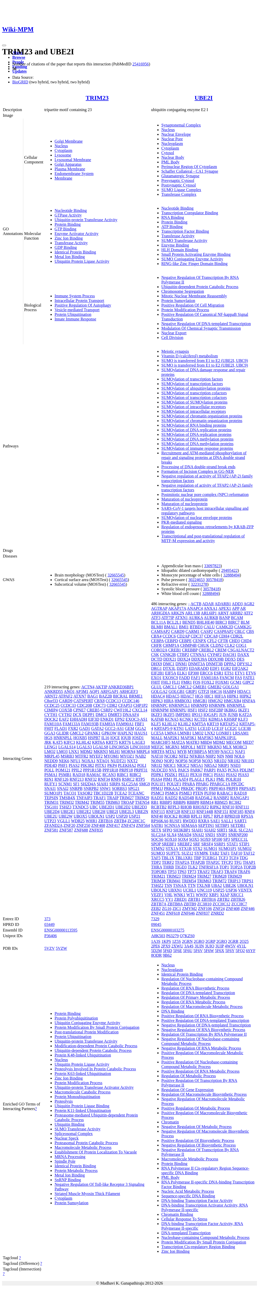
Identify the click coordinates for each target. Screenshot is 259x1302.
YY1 (169, 899)
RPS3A (247, 816)
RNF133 (188, 811)
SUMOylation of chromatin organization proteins (201, 416)
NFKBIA (196, 756)
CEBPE (185, 641)
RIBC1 (122, 774)
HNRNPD (199, 705)
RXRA (203, 821)
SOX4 (183, 839)
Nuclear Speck (67, 1138)
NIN (220, 756)
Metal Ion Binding (70, 256)
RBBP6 (179, 802)
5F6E (177, 950)
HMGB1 (200, 701)
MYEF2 (96, 756)
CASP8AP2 (223, 631)
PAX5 (222, 770)
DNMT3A (196, 664)
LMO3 (62, 751)
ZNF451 (158, 913)
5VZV (49, 948)
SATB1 (157, 825)
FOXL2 (207, 682)
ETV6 (251, 673)
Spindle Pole (65, 1161)
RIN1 (49, 779)
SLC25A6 (129, 784)
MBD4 (206, 742)
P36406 (50, 936)
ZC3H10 (204, 904)
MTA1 (170, 751)
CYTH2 (65, 714)
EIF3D (93, 719)
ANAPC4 (195, 608)
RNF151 (221, 811)
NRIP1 (223, 765)
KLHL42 (83, 742)
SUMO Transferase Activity (184, 240)
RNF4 (250, 811)
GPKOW (108, 733)
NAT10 (157, 756)
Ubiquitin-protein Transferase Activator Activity (94, 1087)
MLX (227, 747)
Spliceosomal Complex (74, 1133)
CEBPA (157, 641)
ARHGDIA (160, 613)
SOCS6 (157, 839)
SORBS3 (119, 788)
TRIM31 (51, 802)
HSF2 (203, 710)
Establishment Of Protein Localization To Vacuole (96, 1152)
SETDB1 (238, 825)
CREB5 (93, 710)
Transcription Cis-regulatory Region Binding (198, 1247)
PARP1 (210, 770)
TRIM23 (97, 97)
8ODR (156, 955)
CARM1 (192, 631)
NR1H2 (233, 761)
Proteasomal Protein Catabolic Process (86, 1143)
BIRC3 (221, 622)
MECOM (234, 742)
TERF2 (168, 862)
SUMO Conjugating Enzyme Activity (192, 259)
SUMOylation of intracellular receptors (193, 407)
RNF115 (158, 811)
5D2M (156, 950)
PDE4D (50, 765)
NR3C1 (169, 765)
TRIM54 (189, 881)
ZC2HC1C (136, 821)
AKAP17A (177, 608)
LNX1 (74, 751)
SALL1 (227, 821)
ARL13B (192, 613)
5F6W (209, 950)
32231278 (199, 584)
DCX (77, 714)
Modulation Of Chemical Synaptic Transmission (201, 328)
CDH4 (224, 636)
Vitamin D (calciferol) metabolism (189, 356)
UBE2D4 (52, 811)
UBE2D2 (123, 807)
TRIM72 (219, 881)
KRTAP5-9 (163, 728)
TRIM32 (67, 802)
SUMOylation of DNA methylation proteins (197, 439)
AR (243, 608)
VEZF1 (157, 895)
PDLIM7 (247, 770)
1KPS (166, 941)
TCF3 (223, 858)
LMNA (171, 733)
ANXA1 (210, 608)
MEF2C (157, 747)
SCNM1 (65, 784)
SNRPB (76, 788)
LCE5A (157, 733)
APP (235, 608)
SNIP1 (221, 835)
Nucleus (61, 146)
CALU (209, 627)
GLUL (156, 687)
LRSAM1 (241, 733)
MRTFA (157, 751)
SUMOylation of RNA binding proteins (193, 425)
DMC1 (101, 714)
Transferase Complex (178, 194)
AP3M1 (82, 691)
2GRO (199, 941)
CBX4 (156, 636)
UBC (94, 807)
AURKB (211, 617)
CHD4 (246, 641)
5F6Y (229, 950)
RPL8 (218, 816)
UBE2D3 (139, 807)
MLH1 (114, 751)
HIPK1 (233, 696)
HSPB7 (94, 738)
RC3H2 (235, 802)
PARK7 (196, 770)
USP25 (218, 890)
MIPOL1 (188, 747)
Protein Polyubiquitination (76, 1018)
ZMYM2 (189, 908)
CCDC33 (68, 705)
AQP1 (94, 691)
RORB (184, 816)
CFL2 (212, 641)
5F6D (167, 950)
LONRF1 (224, 733)
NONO (157, 761)
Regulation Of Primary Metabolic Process (195, 997)
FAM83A (107, 724)
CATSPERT (83, 701)
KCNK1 (186, 719)
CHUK (203, 645)
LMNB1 (184, 733)
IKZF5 (168, 714)
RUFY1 (50, 784)
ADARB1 (223, 604)
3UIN (199, 946)
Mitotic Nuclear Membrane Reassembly (194, 296)
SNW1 (105, 788)
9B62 (167, 955)
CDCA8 (210, 636)
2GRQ (221, 941)
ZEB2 (156, 908)
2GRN (187, 941)
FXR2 (73, 728)
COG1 (241, 645)
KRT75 (112, 742)
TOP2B (249, 867)
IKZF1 (244, 710)
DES (240, 659)
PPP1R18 (110, 770)
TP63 (182, 871)
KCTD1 (201, 719)
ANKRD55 (53, 691)
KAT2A (245, 714)
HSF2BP (216, 710)
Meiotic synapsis (175, 351)
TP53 (172, 871)
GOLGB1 (177, 691)
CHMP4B (188, 645)
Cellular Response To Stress (184, 1219)
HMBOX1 (183, 701)
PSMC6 (171, 793)
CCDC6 (169, 636)
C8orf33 (51, 701)
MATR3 (192, 742)
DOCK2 (51, 719)
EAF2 (64, 719)
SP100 (217, 839)
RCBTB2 (159, 807)
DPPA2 (230, 664)
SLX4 (172, 835)
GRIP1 (191, 691)
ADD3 (237, 604)
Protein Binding (68, 224)
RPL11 (196, 816)
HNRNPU (178, 710)
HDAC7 (187, 696)
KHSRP (230, 719)
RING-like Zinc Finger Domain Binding (194, 263)
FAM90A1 (125, 724)
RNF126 (61, 779)
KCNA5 (171, 719)
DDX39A (199, 659)
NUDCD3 (159, 770)
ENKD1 (107, 719)
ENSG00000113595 (60, 930)
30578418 (214, 579)
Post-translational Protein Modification (87, 1032)
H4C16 (216, 691)
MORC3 (240, 747)
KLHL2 (184, 724)
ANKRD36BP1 (121, 687)
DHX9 (156, 664)
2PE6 (155, 946)
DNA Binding (172, 1011)
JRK (47, 742)
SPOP (156, 844)
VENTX (245, 890)
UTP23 (50, 821)
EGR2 (226, 668)
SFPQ (167, 830)
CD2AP (183, 636)
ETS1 (229, 673)
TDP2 (156, 862)
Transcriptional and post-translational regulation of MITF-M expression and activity (203, 538)
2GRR (233, 941)
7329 (155, 919)
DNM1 (181, 664)
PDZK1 (171, 774)
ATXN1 (181, 617)
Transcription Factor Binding (185, 231)
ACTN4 (88, 687)
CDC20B (84, 705)
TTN (191, 885)
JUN (222, 714)
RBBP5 (166, 802)
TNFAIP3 (84, 798)
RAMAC (93, 774)
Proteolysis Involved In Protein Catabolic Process (95, 1069)
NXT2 (132, 761)
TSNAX (180, 885)
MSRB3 (67, 756)
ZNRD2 (217, 913)
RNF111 (242, 807)
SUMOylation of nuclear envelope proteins (196, 517)
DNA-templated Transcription (186, 1233)
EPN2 (120, 719)
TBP (197, 858)
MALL (157, 738)
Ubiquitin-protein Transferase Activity (86, 220)
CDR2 (112, 705)
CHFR (156, 645)
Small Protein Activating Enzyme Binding (196, 254)
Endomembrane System (74, 173)
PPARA (188, 784)
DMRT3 (114, 714)
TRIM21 (158, 876)
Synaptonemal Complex (181, 125)
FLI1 (176, 682)
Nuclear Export (174, 333)
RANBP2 (221, 798)
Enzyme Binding (175, 245)
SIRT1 (222, 830)
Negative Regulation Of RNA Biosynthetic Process (203, 1029)
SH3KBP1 (182, 830)
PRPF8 (232, 788)
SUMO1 (210, 848)
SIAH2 (210, 830)
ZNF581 (51, 830)
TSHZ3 (65, 807)
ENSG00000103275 (167, 930)
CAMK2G (243, 627)
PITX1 (100, 765)
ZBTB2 (223, 899)
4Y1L (241, 946)
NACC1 (227, 751)
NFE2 (183, 756)
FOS (196, 682)
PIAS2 (74, 765)
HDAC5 (172, 696)
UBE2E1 (67, 811)
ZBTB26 (238, 899)
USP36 (231, 890)
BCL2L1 (174, 622)
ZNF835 (96, 830)
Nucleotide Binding (71, 210)
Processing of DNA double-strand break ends (198, 467)
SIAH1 (102, 784)
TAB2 (214, 853)
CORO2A (159, 650)
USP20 (122, 816)
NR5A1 (196, 765)
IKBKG (230, 710)
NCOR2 (171, 756)
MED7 (248, 742)
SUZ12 (187, 853)
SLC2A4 (158, 835)
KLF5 (156, 724)
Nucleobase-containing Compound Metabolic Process (205, 1237)
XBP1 (214, 895)
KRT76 (125, 742)
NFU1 (75, 761)
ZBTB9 (190, 904)
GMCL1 (170, 687)
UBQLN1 (96, 816)
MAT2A (178, 742)
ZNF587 (66, 830)
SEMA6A (189, 825)
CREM (220, 650)
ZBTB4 (120, 821)
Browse (18, 57)
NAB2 (140, 756)
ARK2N (177, 613)
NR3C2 (183, 765)
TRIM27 (126, 798)
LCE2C (231, 728)
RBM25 (221, 802)
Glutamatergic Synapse (180, 176)
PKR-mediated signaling (181, 522)
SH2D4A (88, 784)
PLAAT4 (180, 779)
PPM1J (157, 788)
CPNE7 (79, 710)
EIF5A (170, 673)
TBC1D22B (103, 793)
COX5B (65, 710)
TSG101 (51, 807)
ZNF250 (83, 825)
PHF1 (63, 765)
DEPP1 (88, 714)
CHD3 (234, 641)
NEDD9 (51, 761)
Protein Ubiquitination (73, 314)
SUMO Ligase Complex (181, 190)
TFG (238, 862)
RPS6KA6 (160, 821)
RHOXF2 (201, 807)
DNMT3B (214, 664)
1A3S (155, 941)
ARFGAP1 (109, 691)
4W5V (230, 946)
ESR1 (218, 673)
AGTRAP (159, 608)
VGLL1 (63, 821)
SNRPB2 (91, 788)
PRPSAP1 (247, 788)
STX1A (171, 848)
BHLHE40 (205, 622)
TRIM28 (219, 876)
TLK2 (193, 867)
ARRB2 (236, 613)
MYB (182, 751)
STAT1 (232, 844)
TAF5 (156, 858)
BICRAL (120, 696)
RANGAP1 (239, 798)
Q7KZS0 (187, 936)
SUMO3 (158, 853)
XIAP (224, 895)
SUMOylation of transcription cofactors (194, 393)
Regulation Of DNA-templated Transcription (198, 993)
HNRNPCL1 (179, 705)
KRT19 (213, 724)
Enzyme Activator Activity (77, 233)
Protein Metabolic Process (76, 1170)
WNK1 (179, 895)
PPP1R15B (92, 770)
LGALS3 (84, 747)
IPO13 (197, 714)
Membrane (63, 178)
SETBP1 (222, 825)
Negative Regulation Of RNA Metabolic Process (201, 1048)
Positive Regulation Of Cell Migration (192, 305)
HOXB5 (80, 738)
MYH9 (213, 751)
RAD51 (157, 798)
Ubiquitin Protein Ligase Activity (82, 261)
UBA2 (216, 885)
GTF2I (203, 691)
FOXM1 (222, 682)
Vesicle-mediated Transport (77, 310)
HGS (48, 738)
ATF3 (155, 617)
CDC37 (197, 636)
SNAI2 (62, 788)
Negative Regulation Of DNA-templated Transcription (206, 323)
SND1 (210, 835)
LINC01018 (140, 747)
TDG (244, 858)
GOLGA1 (231, 687)
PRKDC (187, 788)
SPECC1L (239, 839)
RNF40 (157, 816)
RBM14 (207, 802)
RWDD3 (190, 821)
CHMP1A (171, 645)
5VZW (61, 948)
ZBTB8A (175, 904)
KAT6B (157, 719)
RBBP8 (193, 802)
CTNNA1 (198, 654)
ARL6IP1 (209, 613)
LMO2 (50, 751)
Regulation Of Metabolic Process (188, 1076)
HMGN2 (215, 701)
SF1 (76, 784)
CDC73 (99, 705)
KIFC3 (69, 742)
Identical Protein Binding (75, 252)
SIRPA (114, 784)
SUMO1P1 (53, 793)
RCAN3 (109, 774)
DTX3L (169, 668)
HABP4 (229, 691)
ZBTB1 (194, 899)
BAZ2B (105, 696)
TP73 (191, 871)
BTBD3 (196, 627)
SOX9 (205, 839)
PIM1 (167, 779)
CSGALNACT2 (240, 650)
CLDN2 (217, 645)
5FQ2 (240, 950)
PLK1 (210, 779)
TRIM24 (189, 876)
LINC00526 (119, 747)
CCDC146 (130, 701)
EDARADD (199, 668)
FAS (238, 678)
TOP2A (236, 867)
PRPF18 (126, 770)
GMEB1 (199, 687)
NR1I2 (156, 765)
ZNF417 (113, 825)
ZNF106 (205, 908)
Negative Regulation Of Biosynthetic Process (198, 1145)
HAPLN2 (125, 733)
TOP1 (224, 867)
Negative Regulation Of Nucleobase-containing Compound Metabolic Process (200, 1041)
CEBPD (171, 641)
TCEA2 (120, 793)
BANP (224, 617)
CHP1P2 (140, 705)
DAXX (243, 654)
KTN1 (178, 728)
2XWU (177, 946)
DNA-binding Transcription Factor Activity (197, 1200)
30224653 (196, 579)
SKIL (233, 830)
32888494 (231, 575)
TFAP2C (213, 862)
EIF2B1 (157, 673)
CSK (155, 654)
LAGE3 (138, 742)
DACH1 (229, 654)
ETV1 (240, 673)
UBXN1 (175, 890)
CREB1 (174, 650)
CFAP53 (125, 705)
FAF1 (195, 678)
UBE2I (204, 97)
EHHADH (78, 719)
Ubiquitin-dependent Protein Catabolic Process (200, 287)
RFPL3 (173, 807)
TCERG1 (209, 858)
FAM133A (71, 724)
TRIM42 (82, 802)
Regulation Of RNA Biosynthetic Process (195, 988)
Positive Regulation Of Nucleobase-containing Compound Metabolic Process (199, 1064)
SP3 (226, 839)
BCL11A (158, 622)
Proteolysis (64, 1101)
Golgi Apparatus (68, 164)
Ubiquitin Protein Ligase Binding (82, 1106)
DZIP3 (182, 668)
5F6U (187, 950)
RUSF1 (175, 821)
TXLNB (203, 885)
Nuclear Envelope (176, 134)
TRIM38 (158, 881)
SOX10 (170, 839)
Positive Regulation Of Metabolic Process (195, 1108)
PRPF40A (217, 788)
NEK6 (64, 761)
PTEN (198, 793)
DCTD (156, 659)
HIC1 (209, 696)
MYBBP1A (197, 751)
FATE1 (249, 678)
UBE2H (99, 811)
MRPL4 (143, 751)
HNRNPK (217, 705)
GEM (129, 728)
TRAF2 (203, 871)
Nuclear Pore (172, 139)
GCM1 (235, 682)
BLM (245, 622)
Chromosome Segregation (182, 291)
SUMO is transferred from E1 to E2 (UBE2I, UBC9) (204, 360)
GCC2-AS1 (114, 728)
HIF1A (220, 696)
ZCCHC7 (239, 904)
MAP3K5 (205, 738)
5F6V (198, 950)
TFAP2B (197, 862)
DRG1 (156, 668)
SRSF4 (207, 844)
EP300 (193, 673)
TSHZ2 (157, 885)
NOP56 (181, 761)
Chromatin (170, 1122)
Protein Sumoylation (178, 300)
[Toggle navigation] (4, 45)
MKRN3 (101, 751)
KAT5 (58, 742)
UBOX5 (80, 816)
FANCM (227, 678)
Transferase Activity (71, 243)
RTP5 (140, 779)
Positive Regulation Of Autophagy (83, 305)
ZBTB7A (159, 904)
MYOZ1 (127, 756)
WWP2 (202, 895)
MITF (201, 747)
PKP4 (112, 765)
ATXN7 (79, 696)
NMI (229, 756)
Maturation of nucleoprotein (184, 499)
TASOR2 (84, 793)
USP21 (134, 816)
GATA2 (97, 728)
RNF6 (116, 779)
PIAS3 (243, 774)
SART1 (240, 821)
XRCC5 (157, 899)
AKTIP (101, 687)
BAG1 (92, 696)
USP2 (110, 816)
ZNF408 (98, 825)
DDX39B (216, 659)
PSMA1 (51, 774)
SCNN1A (172, 825)
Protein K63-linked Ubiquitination (83, 1073)
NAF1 (240, 751)
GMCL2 (77, 733)
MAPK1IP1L (225, 738)
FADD (184, 678)
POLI (141, 765)
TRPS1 (247, 881)
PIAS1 (219, 774)
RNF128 (173, 811)
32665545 (116, 575)
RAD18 (78, 774)
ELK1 (182, 673)
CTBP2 (183, 654)
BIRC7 (234, 622)
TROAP (127, 802)
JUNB (232, 714)
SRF (196, 844)
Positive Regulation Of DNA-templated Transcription (205, 1020)
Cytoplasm (63, 150)
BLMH (157, 627)
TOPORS (159, 871)
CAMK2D (224, 627)
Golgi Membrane (69, 141)
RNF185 (236, 811)
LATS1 (191, 728)
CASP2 (207, 631)
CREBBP (190, 650)
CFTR (223, 641)
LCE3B (244, 728)
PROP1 (202, 788)
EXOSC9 (170, 678)
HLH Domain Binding (179, 250)
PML (220, 779)
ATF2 (248, 613)
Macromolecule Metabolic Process (83, 1147)
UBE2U (51, 816)
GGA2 (140, 728)
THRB (168, 867)
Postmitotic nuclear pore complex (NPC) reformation (205, 494)
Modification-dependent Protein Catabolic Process (96, 1046)
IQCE (115, 738)
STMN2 (157, 848)
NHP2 (210, 756)
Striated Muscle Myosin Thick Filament (87, 1193)
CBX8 (99, 701)
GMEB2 (214, 687)
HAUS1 (141, 733)
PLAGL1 (197, 779)
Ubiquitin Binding (70, 1124)
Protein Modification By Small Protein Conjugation (97, 1027)
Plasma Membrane (70, 169)
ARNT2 (51, 696)
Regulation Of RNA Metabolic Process (193, 1002)
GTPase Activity (68, 215)
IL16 (105, 738)
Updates (19, 71)
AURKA (196, 617)
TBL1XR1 (184, 858)
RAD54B (186, 798)
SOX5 (194, 839)
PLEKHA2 (127, 765)
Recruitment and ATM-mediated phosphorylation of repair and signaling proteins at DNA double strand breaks (203, 457)
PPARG (202, 784)
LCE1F (218, 728)
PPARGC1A (220, 784)
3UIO (209, 946)
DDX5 (230, 659)
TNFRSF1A (208, 867)
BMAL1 (171, 627)
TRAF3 (217, 871)
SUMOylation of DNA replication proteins (196, 430)
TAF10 (236, 853)
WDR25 (78, 821)
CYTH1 (51, 714)
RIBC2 (135, 774)
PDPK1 (157, 774)
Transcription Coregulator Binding (189, 213)
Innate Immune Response (75, 319)
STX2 (197, 848)
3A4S (188, 946)
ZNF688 (81, 830)
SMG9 (144, 784)
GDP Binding (66, 247)
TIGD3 (181, 867)
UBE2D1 (107, 807)
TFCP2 (227, 862)
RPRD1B (232, 816)
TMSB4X (67, 798)
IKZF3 (156, 714)
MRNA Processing (70, 1156)
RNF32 (91, 779)
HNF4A (248, 701)
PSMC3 (157, 793)
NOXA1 (88, 761)
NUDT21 (118, 761)
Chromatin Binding (177, 1214)
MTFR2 (81, 756)
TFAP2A (182, 862)
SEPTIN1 (206, 825)
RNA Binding (172, 217)
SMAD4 (184, 835)
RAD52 (171, 798)
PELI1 (183, 774)
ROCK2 (171, 816)
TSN (168, 885)
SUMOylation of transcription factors (192, 379)
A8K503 (158, 936)
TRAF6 (244, 871)
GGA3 (49, 733)
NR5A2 (210, 765)
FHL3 (166, 682)
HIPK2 (245, 696)
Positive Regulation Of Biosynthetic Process (197, 1140)
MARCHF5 (161, 742)
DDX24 (183, 659)
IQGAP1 (210, 714)
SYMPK (201, 853)
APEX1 (224, 608)
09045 (156, 924)
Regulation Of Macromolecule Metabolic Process (202, 1006)
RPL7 (208, 816)
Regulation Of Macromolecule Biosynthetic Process (204, 1094)
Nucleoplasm (172, 143)
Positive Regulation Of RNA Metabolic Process (200, 1071)
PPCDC (237, 784)
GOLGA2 (159, 691)
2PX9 (165, 946)
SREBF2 (184, 844)
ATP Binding (172, 226)
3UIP (219, 946)
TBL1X (167, 858)
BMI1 (184, 627)
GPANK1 (93, 733)
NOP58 (195, 761)
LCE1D (204, 728)
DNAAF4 (131, 714)
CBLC (240, 631)
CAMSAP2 (160, 631)
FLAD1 (60, 728)
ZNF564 (143, 825)
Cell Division (172, 337)
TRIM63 (113, 802)
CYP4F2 (214, 654)
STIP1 (244, 844)
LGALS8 (100, 747)
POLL (49, 770)
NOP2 (169, 761)
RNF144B (204, 811)
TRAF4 (230, 871)
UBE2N (141, 811)
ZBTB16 (105, 821)
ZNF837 (203, 913)
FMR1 (186, 682)
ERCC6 (206, 673)
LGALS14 (67, 747)
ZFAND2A (53, 825)
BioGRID (20, 82)
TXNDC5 (80, 807)
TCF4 (234, 858)
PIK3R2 (87, 765)
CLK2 (229, 645)
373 (47, 919)
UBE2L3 (126, 811)
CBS (250, 631)
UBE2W (65, 816)
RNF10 (228, 807)
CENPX (199, 641)
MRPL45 (52, 756)
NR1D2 (220, 761)
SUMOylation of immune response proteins (197, 448)
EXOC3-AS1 (136, 719)
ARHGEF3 (128, 691)
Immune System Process (75, 296)
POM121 (62, 770)
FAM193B (90, 724)
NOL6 (239, 756)
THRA (156, 867)
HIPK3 (157, 701)
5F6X (219, 950)
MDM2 (86, 751)
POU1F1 (158, 784)
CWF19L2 (122, 710)
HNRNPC (159, 705)
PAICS (183, 770)
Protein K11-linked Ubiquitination (83, 1110)
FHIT (48, 728)
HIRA (168, 701)
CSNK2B (168, 654)
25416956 (140, 64)
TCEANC (136, 793)
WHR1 (91, 821)
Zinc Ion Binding (69, 238)
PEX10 (196, 774)
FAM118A (210, 678)
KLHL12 (169, 724)
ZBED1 (180, 899)
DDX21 (169, 659)
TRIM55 (97, 802)
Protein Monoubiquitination (77, 1096)
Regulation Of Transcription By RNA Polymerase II (204, 1034)
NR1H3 (247, 761)
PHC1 (208, 774)
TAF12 (249, 853)
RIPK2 (215, 807)
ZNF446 (248, 908)
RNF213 (77, 779)
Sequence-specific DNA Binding (188, 1196)
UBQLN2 (159, 890)
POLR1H (233, 779)
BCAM (237, 617)
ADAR (208, 604)
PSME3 (185, 793)
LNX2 (210, 733)
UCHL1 (189, 890)
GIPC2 (248, 682)
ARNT (223, 613)
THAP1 (249, 862)
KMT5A (199, 724)
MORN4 (128, 751)
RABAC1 (225, 793)
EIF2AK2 (240, 668)
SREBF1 (169, 844)
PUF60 (210, 793)
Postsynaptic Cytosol (178, 185)
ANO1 (69, 691)
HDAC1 (244, 691)
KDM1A (216, 719)
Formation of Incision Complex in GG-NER (197, 471)
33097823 (212, 566)
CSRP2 (107, 710)
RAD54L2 (204, 798)
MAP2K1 (171, 738)
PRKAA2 (172, 788)
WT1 (190, 895)
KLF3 (243, 719)
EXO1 (156, 678)
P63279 (172, 936)
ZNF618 (173, 913)
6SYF (250, 950)
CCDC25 (52, 705)
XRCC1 (237, 895)
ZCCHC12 (221, 904)
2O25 (244, 941)
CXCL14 (139, 710)
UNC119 (204, 890)
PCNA (233, 770)
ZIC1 (176, 908)
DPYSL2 (244, 664)
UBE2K (229, 885)
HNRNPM (160, 710)
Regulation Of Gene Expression (187, 1090)
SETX (156, 830)
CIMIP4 (51, 710)
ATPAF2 (65, 696)
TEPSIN (51, 798)
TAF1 (225, 853)
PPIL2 (76, 770)
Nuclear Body (172, 157)
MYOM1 (111, 756)
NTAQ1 (102, 761)
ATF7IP (167, 617)
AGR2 (249, 604)
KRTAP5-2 (229, 724)
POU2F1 (174, 784)
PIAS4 (156, 779)
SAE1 (215, 821)
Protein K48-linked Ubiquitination (83, 1055)
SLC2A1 (246, 830)
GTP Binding (65, 229)
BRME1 (135, 696)
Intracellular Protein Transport (79, 300)
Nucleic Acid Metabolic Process (187, 1191)
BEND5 (189, 622)
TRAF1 (99, 798)
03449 (49, 924)
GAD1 (84, 728)
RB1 (155, 802)
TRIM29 (142, 798)
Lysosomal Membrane (73, 160)
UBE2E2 (83, 811)
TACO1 (70, 793)
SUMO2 (245, 848)
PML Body (170, 162)
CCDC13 (113, 701)
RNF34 (104, 779)
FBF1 (139, 724)
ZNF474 (128, 825)
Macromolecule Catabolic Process (83, 1092)
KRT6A (98, 742)
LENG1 (50, 747)
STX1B (185, 848)
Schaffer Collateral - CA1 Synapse (189, 171)
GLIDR (62, 733)
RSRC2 (128, 779)
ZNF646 (188, 913)
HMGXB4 (232, 701)
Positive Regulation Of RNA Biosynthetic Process (202, 1016)
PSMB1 (64, 774)
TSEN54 (142, 802)
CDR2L (236, 636)
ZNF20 (69, 825)
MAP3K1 (188, 738)
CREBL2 (206, 650)
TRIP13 (234, 881)
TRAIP (113, 798)
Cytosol (167, 153)
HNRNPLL (63, 738)
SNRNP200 (238, 835)
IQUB (126, 738)
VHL (168, 895)
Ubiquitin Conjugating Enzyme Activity (87, 1023)
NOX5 (207, 761)
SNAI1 (50, 788)
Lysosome (63, 155)
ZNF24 (219, 908)
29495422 (229, 570)
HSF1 (192, 710)
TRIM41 (173, 881)
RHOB (186, 807)
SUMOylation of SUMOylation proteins (194, 402)
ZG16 (166, 908)
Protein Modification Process (185, 310)
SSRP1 (219, 844)
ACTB (195, 604)
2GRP (210, 941)
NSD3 (235, 765)
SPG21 (133, 788)
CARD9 (65, 701)
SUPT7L (173, 853)
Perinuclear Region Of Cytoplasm (189, 166)
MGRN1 (172, 747)
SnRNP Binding (68, 1180)
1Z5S (176, 941)
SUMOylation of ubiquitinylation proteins (196, 388)
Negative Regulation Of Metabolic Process (196, 1126)
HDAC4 (158, 696)
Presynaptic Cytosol (177, 180)
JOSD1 (138, 738)
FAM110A (53, 724)
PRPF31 (141, 770)
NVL (173, 770)
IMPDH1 (183, 714)
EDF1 (215, 668)
